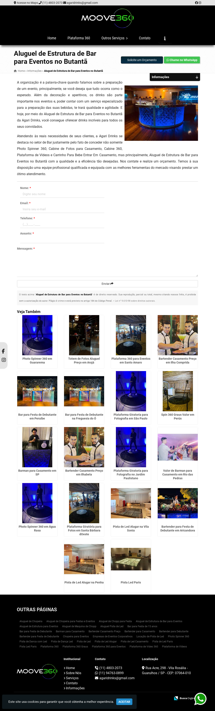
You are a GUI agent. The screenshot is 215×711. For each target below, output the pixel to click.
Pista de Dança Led (62, 641)
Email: (25, 203)
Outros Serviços (114, 38)
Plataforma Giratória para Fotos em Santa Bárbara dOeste (84, 530)
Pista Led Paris (131, 582)
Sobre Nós (73, 673)
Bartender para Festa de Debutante (39, 636)
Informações (75, 688)
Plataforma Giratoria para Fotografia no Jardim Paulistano (131, 474)
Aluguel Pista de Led (111, 626)
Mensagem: (26, 248)
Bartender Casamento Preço (105, 631)
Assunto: (27, 233)
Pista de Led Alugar (106, 641)
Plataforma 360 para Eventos (109, 646)
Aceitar (124, 701)
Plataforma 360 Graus (75, 646)
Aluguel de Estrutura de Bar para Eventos (159, 621)
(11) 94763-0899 (111, 673)
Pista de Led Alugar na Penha (84, 582)
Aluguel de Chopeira (31, 621)
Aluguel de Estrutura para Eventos (39, 626)
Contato (145, 38)
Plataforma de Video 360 (144, 646)
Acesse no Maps (27, 2)
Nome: (25, 188)
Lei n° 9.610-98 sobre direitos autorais (135, 301)
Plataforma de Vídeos (174, 646)
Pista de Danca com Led (33, 641)
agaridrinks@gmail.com (82, 2)
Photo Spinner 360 (178, 636)
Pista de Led (84, 641)
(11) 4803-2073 (52, 2)
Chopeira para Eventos (76, 636)
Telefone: (27, 218)
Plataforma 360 (79, 38)
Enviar (107, 283)
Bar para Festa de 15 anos (142, 626)
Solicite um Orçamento (142, 60)
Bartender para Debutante (173, 631)
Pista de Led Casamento (134, 641)
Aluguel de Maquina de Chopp (79, 626)
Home (51, 38)
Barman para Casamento (70, 631)
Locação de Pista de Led (150, 636)
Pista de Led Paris (162, 641)
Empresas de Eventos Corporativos (112, 636)
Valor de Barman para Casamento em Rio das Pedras (177, 474)
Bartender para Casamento (140, 631)
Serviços (72, 678)
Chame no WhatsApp (181, 60)
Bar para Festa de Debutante (36, 631)
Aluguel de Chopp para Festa (115, 621)
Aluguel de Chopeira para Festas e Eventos (70, 621)
